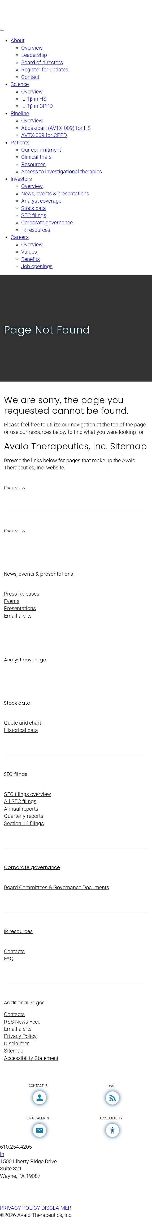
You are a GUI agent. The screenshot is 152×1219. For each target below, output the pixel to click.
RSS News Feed (22, 1022)
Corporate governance (32, 867)
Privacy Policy (20, 1036)
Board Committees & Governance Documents (56, 887)
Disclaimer (16, 1044)
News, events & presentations (38, 574)
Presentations (20, 608)
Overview (14, 487)
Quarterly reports (23, 816)
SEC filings (15, 774)
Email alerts (18, 616)
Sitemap (13, 1051)
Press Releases (21, 594)
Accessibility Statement (31, 1058)
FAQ (9, 959)
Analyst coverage (25, 659)
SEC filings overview (27, 794)
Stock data (17, 703)
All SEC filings (20, 801)
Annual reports (21, 809)
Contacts (14, 951)
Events (11, 601)
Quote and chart (22, 723)
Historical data (21, 730)
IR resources (18, 931)
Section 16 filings (24, 823)
